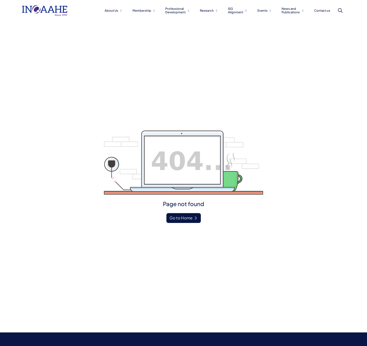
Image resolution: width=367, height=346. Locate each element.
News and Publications (291, 10)
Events (262, 10)
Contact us (322, 10)
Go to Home (180, 217)
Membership (141, 10)
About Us (111, 10)
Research (207, 10)
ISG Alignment (235, 10)
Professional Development (175, 10)
